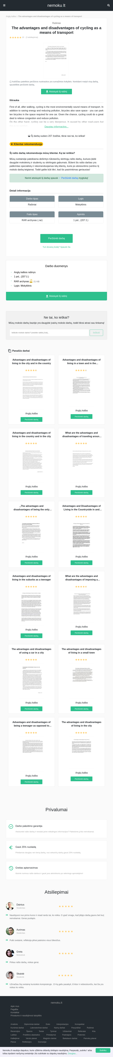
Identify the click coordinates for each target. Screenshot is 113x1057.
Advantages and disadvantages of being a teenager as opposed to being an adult (32, 725)
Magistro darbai (49, 1038)
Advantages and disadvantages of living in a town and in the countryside (82, 363)
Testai (41, 1031)
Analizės (14, 1024)
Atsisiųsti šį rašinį (56, 91)
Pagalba (14, 1009)
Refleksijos (27, 1042)
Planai (13, 1042)
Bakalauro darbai (70, 1038)
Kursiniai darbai (17, 1028)
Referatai (82, 1031)
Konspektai (79, 1024)
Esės (48, 1024)
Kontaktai (15, 1012)
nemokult (56, 5)
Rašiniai (32, 204)
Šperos (29, 1031)
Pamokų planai (90, 1038)
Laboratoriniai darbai (39, 1028)
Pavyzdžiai (75, 1028)
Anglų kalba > (12, 16)
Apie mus (15, 1006)
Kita (93, 1031)
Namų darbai (59, 1028)
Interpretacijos (62, 1024)
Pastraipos (66, 1035)
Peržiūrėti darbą (56, 238)
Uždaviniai (67, 1031)
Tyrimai (53, 1031)
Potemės (81, 1035)
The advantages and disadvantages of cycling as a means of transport (50, 16)
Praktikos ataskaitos (31, 1035)
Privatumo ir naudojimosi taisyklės (26, 1015)
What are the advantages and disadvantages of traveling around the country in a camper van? (81, 436)
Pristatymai (51, 1035)
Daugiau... (72, 1053)
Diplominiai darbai (31, 1024)
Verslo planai (31, 1038)
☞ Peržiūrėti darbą (68, 178)
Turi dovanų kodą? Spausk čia (56, 247)
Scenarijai (42, 1042)
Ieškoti (96, 332)
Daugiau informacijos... (57, 126)
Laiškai (13, 1035)
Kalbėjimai (15, 1038)
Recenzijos (15, 1031)
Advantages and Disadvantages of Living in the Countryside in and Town (81, 509)
